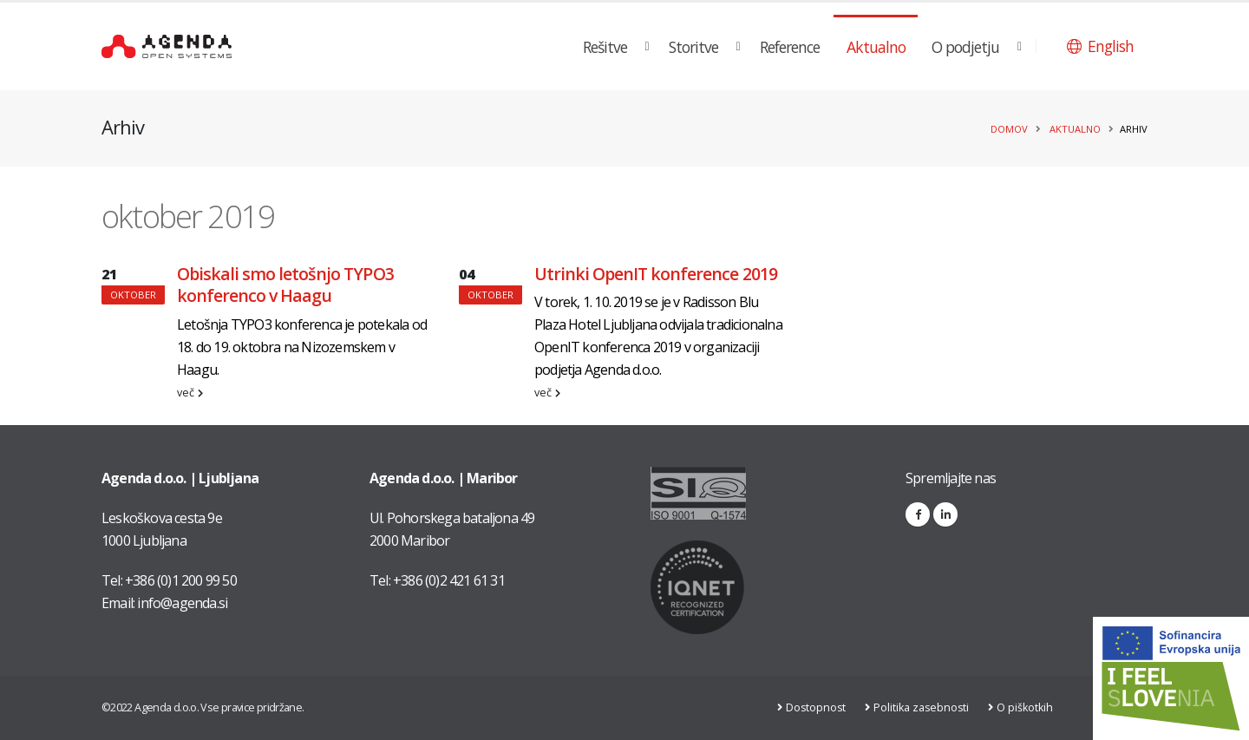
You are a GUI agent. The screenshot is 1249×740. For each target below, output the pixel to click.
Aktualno (876, 46)
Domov (1009, 128)
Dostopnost (815, 707)
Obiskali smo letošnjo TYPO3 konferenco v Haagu (285, 284)
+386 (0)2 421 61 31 (449, 580)
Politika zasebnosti (923, 707)
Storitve (693, 46)
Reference (790, 46)
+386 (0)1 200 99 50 (181, 580)
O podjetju (965, 46)
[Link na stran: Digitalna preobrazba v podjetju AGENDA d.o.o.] (1171, 678)
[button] (1100, 46)
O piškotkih (1027, 707)
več (190, 392)
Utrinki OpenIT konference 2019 (655, 273)
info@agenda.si (182, 602)
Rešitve (605, 46)
